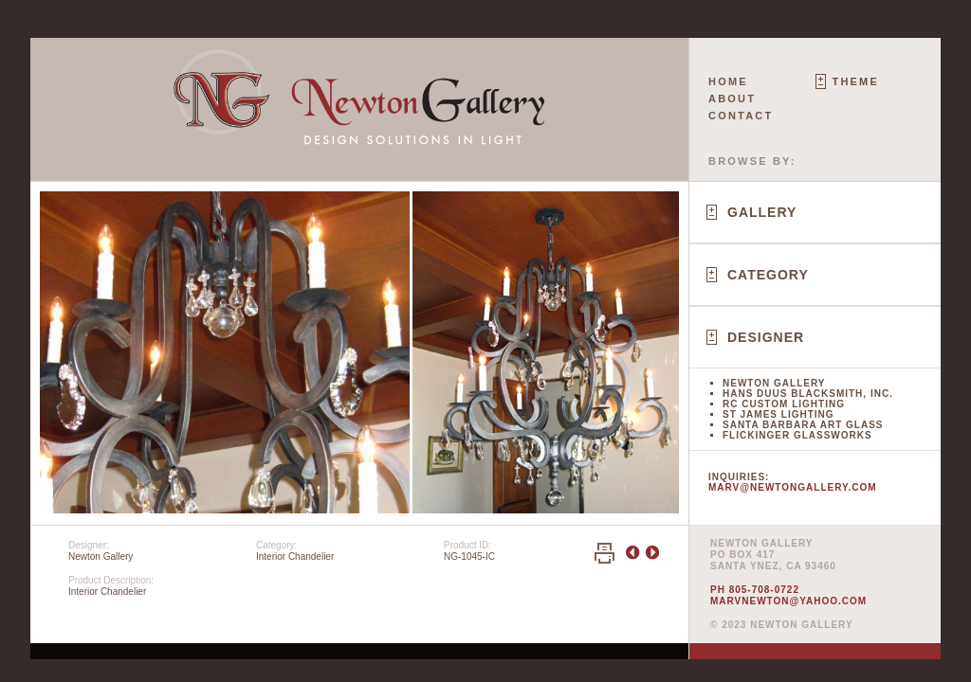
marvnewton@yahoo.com (788, 601)
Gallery (762, 212)
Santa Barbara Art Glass (803, 425)
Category (768, 274)
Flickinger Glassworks (797, 435)
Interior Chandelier (295, 556)
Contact (740, 115)
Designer (765, 337)
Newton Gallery (774, 383)
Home (728, 81)
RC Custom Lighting (784, 404)
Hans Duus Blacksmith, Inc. (808, 393)
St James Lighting (778, 414)
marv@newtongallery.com (792, 487)
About (732, 98)
